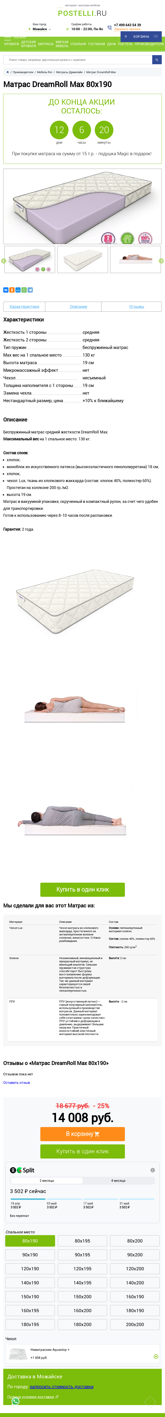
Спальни (78, 44)
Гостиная (96, 44)
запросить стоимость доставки (61, 1387)
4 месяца (118, 1181)
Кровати (11, 44)
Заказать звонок (127, 29)
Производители (149, 44)
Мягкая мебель (62, 44)
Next (161, 260)
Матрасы (46, 44)
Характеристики (24, 306)
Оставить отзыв (16, 1083)
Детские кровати (28, 44)
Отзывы (136, 306)
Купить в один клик (82, 1151)
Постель (125, 44)
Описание (78, 306)
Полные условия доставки (30, 1398)
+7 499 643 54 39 (127, 25)
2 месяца (47, 1181)
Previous (3, 260)
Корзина (141, 37)
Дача (111, 44)
